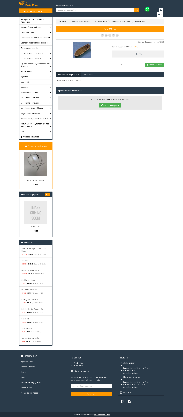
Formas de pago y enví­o (31, 382)
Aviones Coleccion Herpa (36, 27)
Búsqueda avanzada (64, 5)
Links (23, 377)
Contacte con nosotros (30, 393)
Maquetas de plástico (36, 92)
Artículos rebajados (30, 137)
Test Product (26, 328)
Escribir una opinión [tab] (110, 105)
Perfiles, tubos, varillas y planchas (36, 118)
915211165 (78, 363)
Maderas (36, 87)
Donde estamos (28, 366)
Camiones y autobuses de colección (36, 38)
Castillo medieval (28, 280)
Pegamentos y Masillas (36, 113)
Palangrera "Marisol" (29, 299)
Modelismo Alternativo (36, 97)
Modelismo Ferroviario (36, 103)
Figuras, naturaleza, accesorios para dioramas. (36, 65)
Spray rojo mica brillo (30, 338)
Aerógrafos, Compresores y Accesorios (36, 20)
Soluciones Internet (102, 415)
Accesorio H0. (36, 226)
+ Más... (135, 47)
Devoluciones (27, 387)
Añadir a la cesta (154, 65)
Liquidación (25, 82)
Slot (36, 131)
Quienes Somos (27, 361)
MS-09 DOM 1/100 (29, 289)
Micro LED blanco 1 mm (35, 180)
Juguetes (36, 76)
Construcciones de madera (36, 53)
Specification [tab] (88, 74)
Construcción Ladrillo (36, 48)
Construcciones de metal (36, 58)
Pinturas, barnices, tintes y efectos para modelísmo (36, 125)
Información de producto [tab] (68, 74)
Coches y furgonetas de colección (36, 43)
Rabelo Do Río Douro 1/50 (32, 309)
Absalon (24, 260)
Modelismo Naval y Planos (36, 108)
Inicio (23, 372)
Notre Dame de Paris (30, 270)
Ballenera (25, 319)
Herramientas (36, 71)
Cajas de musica (36, 32)
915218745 (78, 365)
